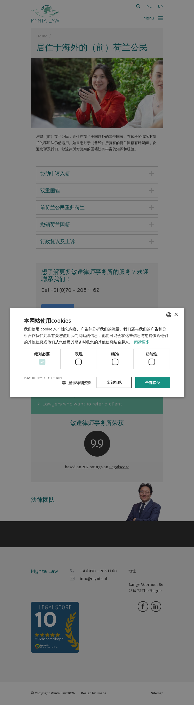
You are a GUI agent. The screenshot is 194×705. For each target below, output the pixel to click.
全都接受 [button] (152, 382)
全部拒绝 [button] (114, 382)
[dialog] (97, 352)
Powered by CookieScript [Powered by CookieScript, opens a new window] (43, 377)
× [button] (176, 314)
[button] (77, 382)
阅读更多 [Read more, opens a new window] (142, 341)
